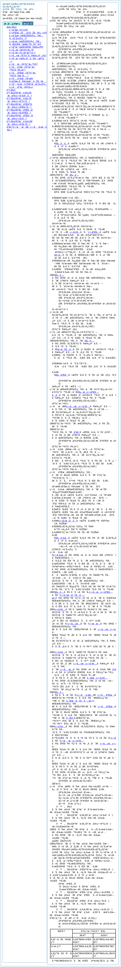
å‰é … (74, 175)
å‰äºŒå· (61, 375)
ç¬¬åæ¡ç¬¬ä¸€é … (72, 740)
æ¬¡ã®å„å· (65, 349)
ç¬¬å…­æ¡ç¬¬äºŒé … (101, 592)
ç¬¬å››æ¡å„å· (68, 520)
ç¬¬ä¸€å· (75, 232)
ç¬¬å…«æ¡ (74, 623)
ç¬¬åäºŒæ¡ (106, 695)
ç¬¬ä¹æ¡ (95, 623)
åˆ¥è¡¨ (77, 432)
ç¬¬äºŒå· (94, 232)
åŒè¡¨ (70, 718)
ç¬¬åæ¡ (66, 669)
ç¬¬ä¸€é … (60, 609)
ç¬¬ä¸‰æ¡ (59, 555)
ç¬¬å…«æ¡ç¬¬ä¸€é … (78, 406)
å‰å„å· (61, 143)
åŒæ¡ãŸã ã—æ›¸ (79, 701)
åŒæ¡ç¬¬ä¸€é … (97, 678)
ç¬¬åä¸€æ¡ (85, 695)
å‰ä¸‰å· (61, 538)
